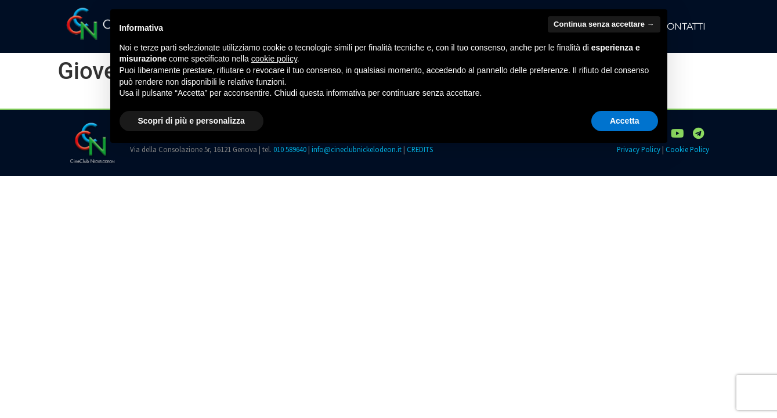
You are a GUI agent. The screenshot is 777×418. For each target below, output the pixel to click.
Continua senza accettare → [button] (604, 24)
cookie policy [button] (274, 58)
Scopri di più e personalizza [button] (191, 120)
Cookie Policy (687, 149)
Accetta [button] (624, 120)
